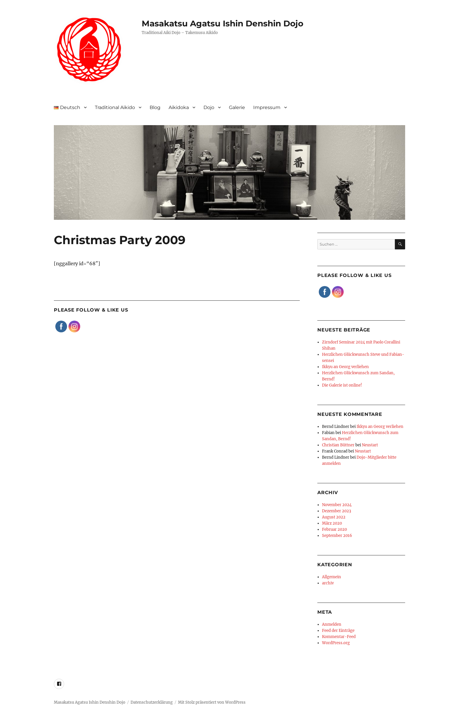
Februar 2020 (334, 529)
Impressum (266, 107)
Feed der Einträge (338, 630)
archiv (328, 583)
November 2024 (337, 504)
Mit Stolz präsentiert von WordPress (212, 702)
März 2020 (332, 523)
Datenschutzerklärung (152, 702)
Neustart (370, 445)
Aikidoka (179, 107)
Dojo (208, 107)
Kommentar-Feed (339, 636)
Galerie (237, 107)
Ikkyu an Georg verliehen (345, 366)
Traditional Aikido (115, 107)
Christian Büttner (338, 445)
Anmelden (331, 624)
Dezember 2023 (336, 510)
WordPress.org (336, 642)
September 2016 (337, 535)
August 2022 (333, 517)
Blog (155, 107)
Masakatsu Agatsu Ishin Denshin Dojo (222, 23)
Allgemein (331, 576)
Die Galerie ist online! (342, 385)
